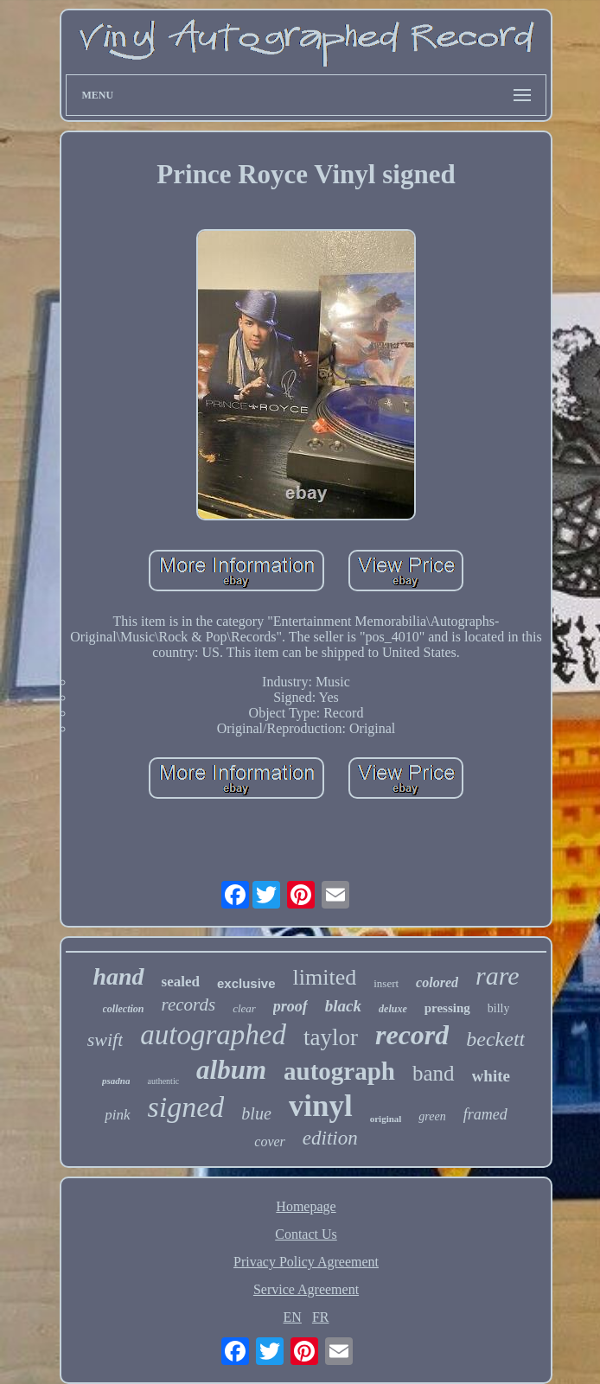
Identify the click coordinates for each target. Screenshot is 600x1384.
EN (293, 1317)
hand (118, 976)
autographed (213, 1034)
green (431, 1116)
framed (485, 1114)
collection (123, 1009)
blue (256, 1113)
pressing (447, 1008)
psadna (116, 1080)
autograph (339, 1071)
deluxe (393, 1009)
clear (244, 1008)
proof (290, 1006)
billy (499, 1008)
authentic (163, 1081)
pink (117, 1115)
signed (186, 1107)
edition (330, 1138)
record (412, 1034)
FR (320, 1317)
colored (437, 982)
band (433, 1073)
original (386, 1118)
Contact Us (306, 1234)
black (343, 1006)
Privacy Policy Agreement (306, 1261)
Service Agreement (306, 1289)
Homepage (305, 1206)
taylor (330, 1037)
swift (105, 1039)
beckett (495, 1039)
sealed (181, 981)
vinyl (321, 1106)
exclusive (246, 983)
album (231, 1070)
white (491, 1076)
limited (325, 977)
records (189, 1004)
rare (498, 975)
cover (269, 1141)
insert (386, 983)
